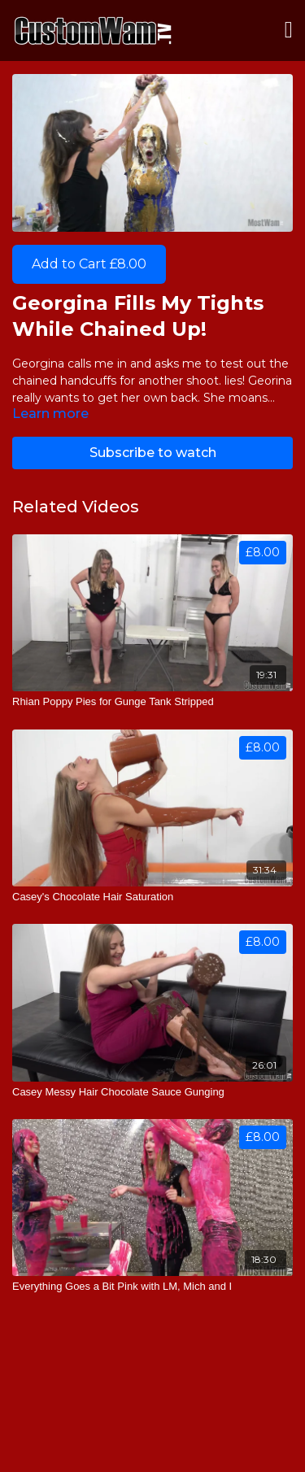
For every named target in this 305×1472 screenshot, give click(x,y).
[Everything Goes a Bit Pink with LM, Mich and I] (152, 1286)
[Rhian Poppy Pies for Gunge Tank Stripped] (152, 702)
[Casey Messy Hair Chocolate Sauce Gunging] (152, 1092)
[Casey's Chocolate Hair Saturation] (152, 897)
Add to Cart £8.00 (89, 264)
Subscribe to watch (152, 452)
